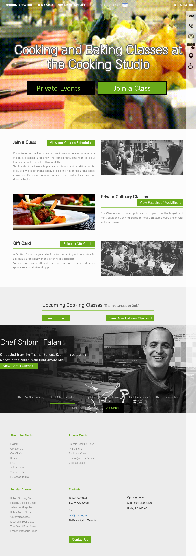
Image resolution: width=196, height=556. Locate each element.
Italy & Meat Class (20, 512)
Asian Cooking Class (22, 507)
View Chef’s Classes (18, 366)
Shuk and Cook (77, 453)
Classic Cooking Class (81, 444)
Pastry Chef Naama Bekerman (101, 397)
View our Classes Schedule (70, 143)
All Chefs (112, 408)
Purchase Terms (19, 476)
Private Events (63, 4)
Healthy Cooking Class (23, 502)
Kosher (14, 458)
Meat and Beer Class (22, 521)
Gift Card (80, 4)
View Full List (55, 318)
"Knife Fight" (76, 448)
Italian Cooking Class (22, 498)
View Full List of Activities (159, 203)
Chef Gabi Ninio (138, 397)
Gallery (91, 4)
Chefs (101, 4)
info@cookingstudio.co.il (82, 515)
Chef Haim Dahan (167, 397)
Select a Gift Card (77, 244)
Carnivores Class (20, 516)
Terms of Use (17, 472)
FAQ (13, 462)
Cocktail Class (77, 462)
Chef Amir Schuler (85, 408)
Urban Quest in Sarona (82, 458)
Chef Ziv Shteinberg (30, 397)
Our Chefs (16, 453)
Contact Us (113, 4)
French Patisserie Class (23, 531)
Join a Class (45, 4)
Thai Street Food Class (23, 526)
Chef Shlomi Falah (62, 397)
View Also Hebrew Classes (129, 318)
